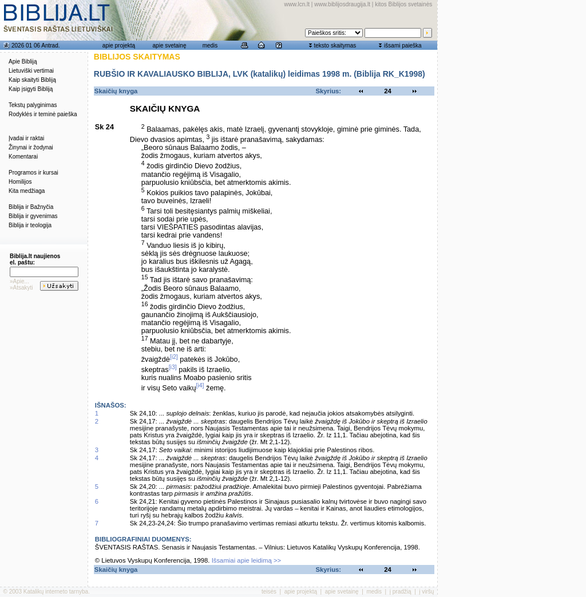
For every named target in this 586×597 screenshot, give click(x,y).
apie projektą (118, 45)
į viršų (426, 591)
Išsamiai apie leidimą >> (247, 560)
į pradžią (400, 591)
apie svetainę (170, 45)
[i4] (200, 385)
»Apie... (19, 281)
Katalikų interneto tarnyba (55, 591)
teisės (269, 591)
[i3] (173, 366)
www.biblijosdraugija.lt (342, 4)
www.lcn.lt (297, 4)
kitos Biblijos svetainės (403, 4)
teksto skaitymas (335, 45)
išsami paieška (403, 45)
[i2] (174, 356)
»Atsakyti (21, 287)
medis (210, 45)
